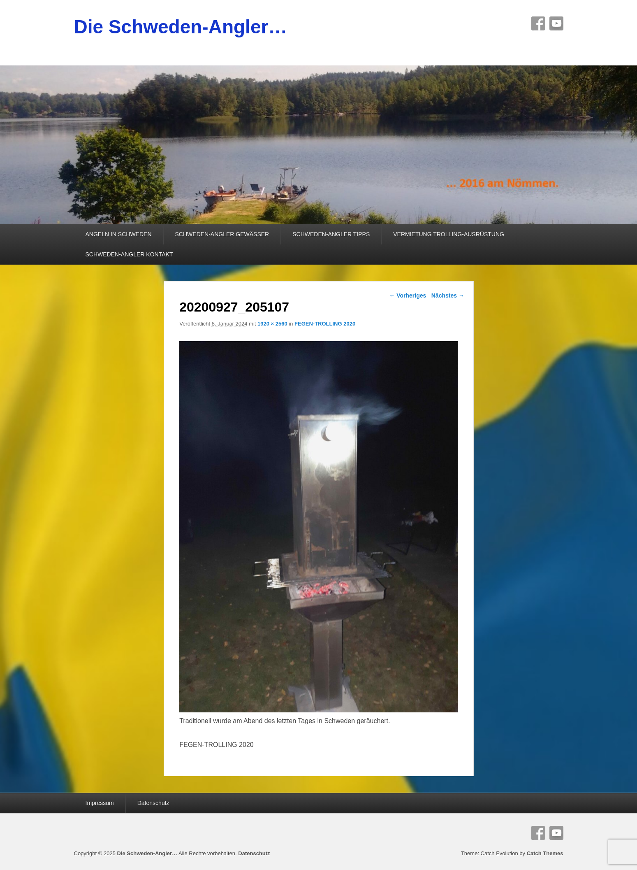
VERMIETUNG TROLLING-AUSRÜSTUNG (448, 234)
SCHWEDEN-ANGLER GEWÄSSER (222, 234)
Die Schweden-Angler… (180, 26)
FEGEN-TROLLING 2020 (324, 324)
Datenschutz (153, 803)
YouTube (556, 23)
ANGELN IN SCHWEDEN (119, 234)
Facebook (538, 23)
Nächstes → (447, 295)
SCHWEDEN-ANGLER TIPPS (331, 234)
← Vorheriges (407, 295)
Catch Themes (545, 853)
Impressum (100, 803)
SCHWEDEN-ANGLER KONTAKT (129, 254)
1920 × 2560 (272, 324)
